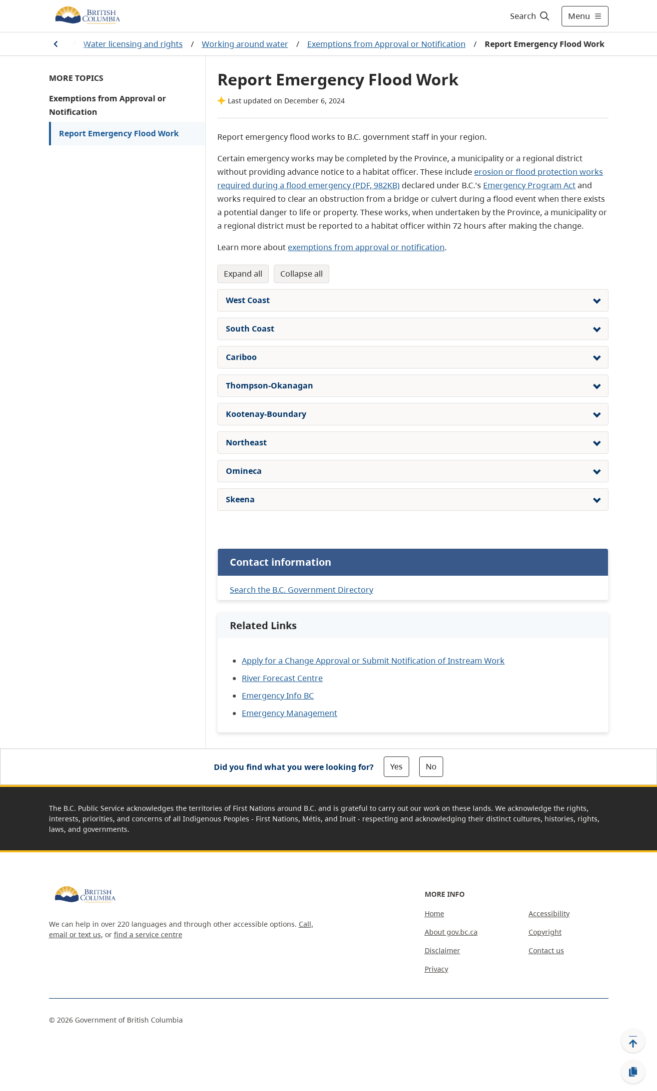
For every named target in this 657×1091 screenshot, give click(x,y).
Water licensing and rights (133, 43)
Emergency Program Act (529, 185)
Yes (396, 766)
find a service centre (148, 934)
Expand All (243, 273)
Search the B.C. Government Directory (301, 589)
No (431, 766)
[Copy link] (633, 1072)
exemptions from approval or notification (366, 247)
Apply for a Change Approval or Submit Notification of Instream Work (373, 660)
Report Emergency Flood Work (119, 133)
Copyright (545, 932)
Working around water (245, 43)
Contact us (546, 950)
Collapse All (301, 273)
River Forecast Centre (282, 678)
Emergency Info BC (278, 695)
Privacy (436, 969)
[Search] (530, 15)
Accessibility (549, 913)
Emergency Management (289, 713)
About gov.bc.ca (451, 932)
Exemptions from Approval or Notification (386, 43)
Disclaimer (442, 950)
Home (434, 913)
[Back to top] (633, 1041)
